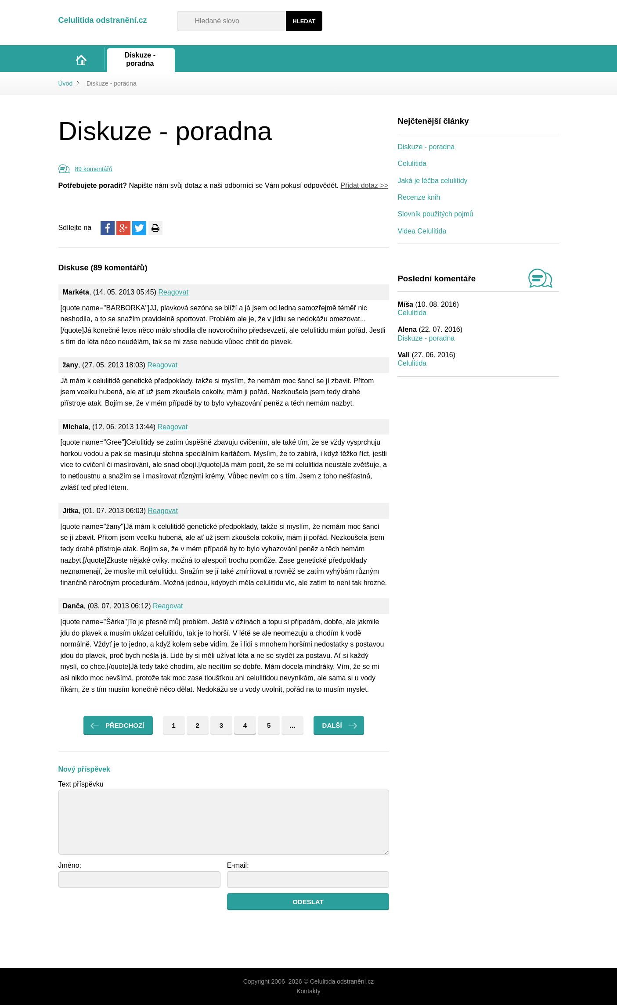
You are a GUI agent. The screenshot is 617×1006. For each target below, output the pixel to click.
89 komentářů (94, 169)
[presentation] (125, 911)
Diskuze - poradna (426, 147)
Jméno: (69, 866)
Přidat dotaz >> (364, 186)
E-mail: (238, 866)
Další (332, 726)
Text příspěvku (81, 785)
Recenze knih (418, 198)
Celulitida (411, 164)
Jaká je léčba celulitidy (432, 181)
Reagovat (173, 293)
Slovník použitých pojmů (435, 215)
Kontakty (308, 991)
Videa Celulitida (421, 232)
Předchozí (124, 726)
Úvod (65, 83)
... (293, 726)
